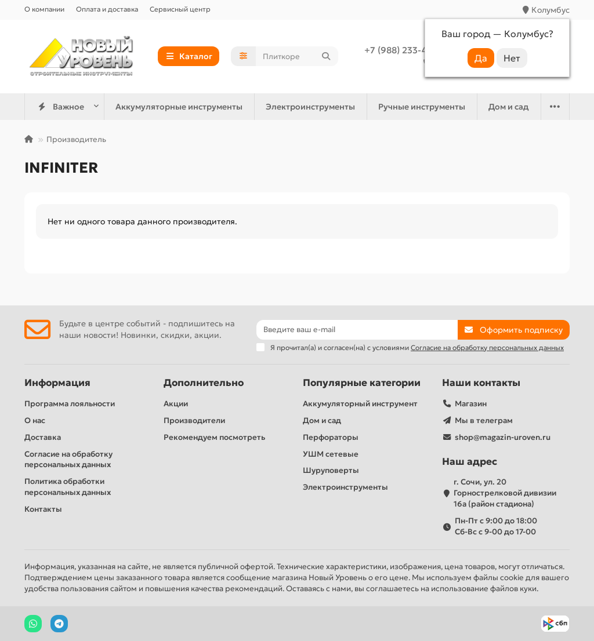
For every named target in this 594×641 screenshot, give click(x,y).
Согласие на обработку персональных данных (68, 459)
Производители (194, 420)
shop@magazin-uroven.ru (502, 437)
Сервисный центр (180, 9)
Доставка (42, 437)
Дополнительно (204, 383)
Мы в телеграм (484, 420)
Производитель (76, 139)
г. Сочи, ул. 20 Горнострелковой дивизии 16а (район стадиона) (505, 493)
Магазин (471, 404)
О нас (34, 420)
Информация (57, 383)
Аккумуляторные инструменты (178, 106)
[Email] (357, 330)
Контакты (43, 509)
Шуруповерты (331, 470)
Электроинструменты (310, 106)
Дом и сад (508, 106)
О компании (44, 9)
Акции (176, 404)
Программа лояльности (69, 404)
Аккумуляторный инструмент (360, 404)
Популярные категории (362, 383)
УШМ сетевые (330, 454)
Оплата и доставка (107, 9)
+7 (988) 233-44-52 (405, 50)
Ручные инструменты (421, 106)
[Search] (297, 56)
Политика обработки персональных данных (67, 486)
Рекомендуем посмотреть (214, 437)
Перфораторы (330, 437)
